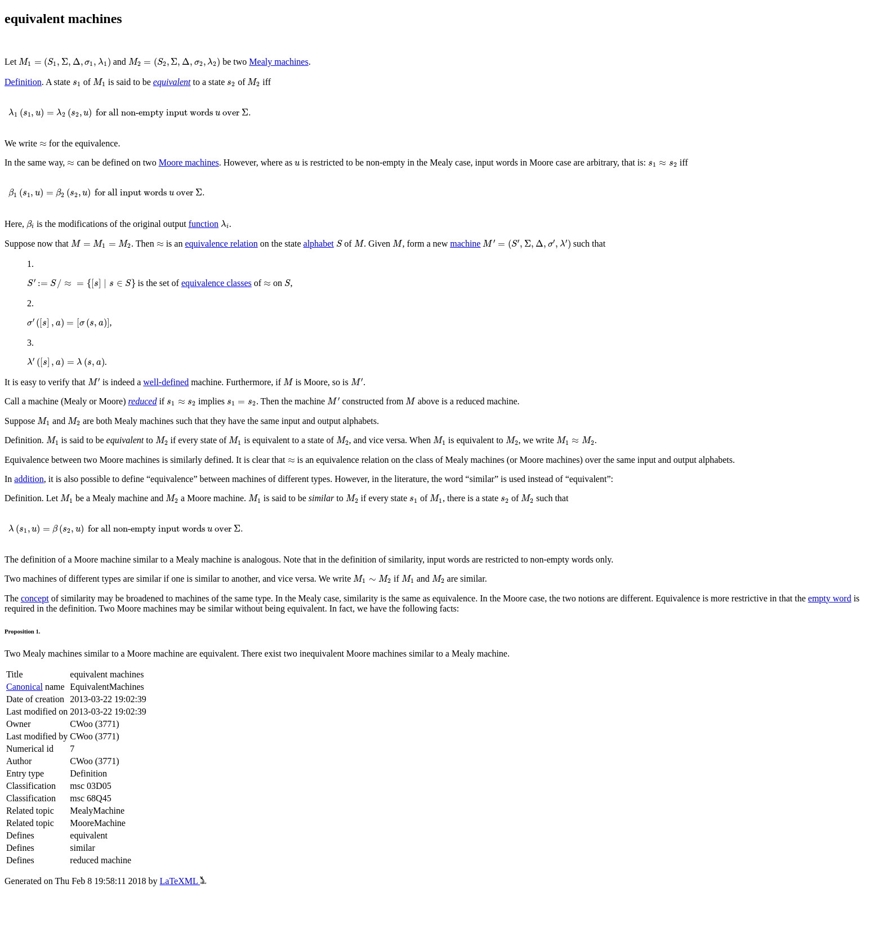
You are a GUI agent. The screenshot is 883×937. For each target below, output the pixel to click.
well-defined (166, 382)
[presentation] (64, 62)
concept (35, 598)
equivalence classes (216, 283)
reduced (142, 401)
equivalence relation (221, 243)
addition (28, 479)
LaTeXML (183, 881)
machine (465, 243)
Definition (23, 82)
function (203, 224)
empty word (829, 598)
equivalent (172, 82)
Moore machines (189, 162)
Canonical (24, 686)
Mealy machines (278, 61)
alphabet (319, 243)
